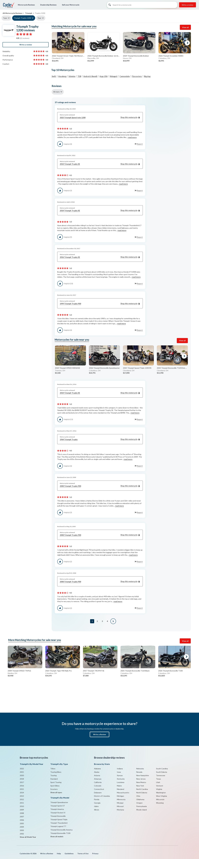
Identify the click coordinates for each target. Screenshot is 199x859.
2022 (22, 768)
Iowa (119, 772)
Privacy (95, 853)
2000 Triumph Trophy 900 (100, 486)
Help (59, 853)
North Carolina (142, 789)
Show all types (56, 792)
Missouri (120, 806)
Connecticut (99, 789)
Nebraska (140, 768)
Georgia (97, 803)
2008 (22, 813)
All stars (56, 92)
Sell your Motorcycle (70, 5)
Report (140, 144)
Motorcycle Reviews (26, 5)
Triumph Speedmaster (59, 802)
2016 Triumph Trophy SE (100, 257)
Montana (120, 810)
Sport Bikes (55, 786)
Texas (158, 779)
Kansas (120, 775)
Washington (161, 792)
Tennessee (160, 775)
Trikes (52, 768)
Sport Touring (55, 782)
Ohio (138, 796)
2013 (22, 796)
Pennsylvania (141, 806)
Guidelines (69, 853)
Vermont (159, 786)
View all (185, 27)
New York (140, 786)
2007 (22, 816)
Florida (96, 799)
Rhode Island (141, 810)
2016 (22, 786)
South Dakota (161, 772)
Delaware (98, 792)
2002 (22, 834)
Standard (54, 779)
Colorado (97, 786)
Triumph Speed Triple (58, 819)
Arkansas (97, 779)
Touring (53, 775)
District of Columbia (102, 796)
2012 (22, 799)
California (98, 782)
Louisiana (120, 782)
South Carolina (162, 768)
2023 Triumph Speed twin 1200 (100, 117)
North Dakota (141, 792)
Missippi (120, 803)
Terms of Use (82, 853)
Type (5, 18)
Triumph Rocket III (57, 813)
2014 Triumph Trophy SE (100, 164)
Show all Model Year (28, 837)
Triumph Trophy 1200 (22, 18)
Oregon (139, 803)
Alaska (96, 772)
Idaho (96, 806)
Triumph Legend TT (58, 826)
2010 (22, 806)
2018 (22, 779)
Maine (119, 786)
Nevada (139, 772)
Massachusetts (123, 792)
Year (39, 18)
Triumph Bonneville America (61, 830)
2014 (22, 792)
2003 (22, 830)
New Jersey (141, 779)
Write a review (187, 5)
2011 (22, 803)
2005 (22, 823)
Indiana (120, 768)
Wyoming (160, 803)
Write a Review (99, 734)
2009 (22, 810)
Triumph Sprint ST (57, 806)
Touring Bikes (55, 772)
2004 (22, 827)
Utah (158, 782)
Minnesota (121, 799)
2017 (22, 782)
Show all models (56, 837)
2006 (22, 820)
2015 (22, 789)
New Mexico (141, 782)
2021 (22, 772)
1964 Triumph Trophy (100, 439)
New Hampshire (142, 775)
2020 (22, 775)
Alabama (97, 768)
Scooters (54, 789)
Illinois (96, 810)
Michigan (120, 796)
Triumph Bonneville (58, 816)
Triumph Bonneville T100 (60, 833)
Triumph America (57, 809)
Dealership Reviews (48, 5)
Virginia (159, 789)
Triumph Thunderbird (58, 823)
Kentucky (121, 779)
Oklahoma (140, 799)
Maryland (120, 789)
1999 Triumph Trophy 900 (100, 303)
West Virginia (161, 796)
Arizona (97, 775)
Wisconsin (160, 799)
